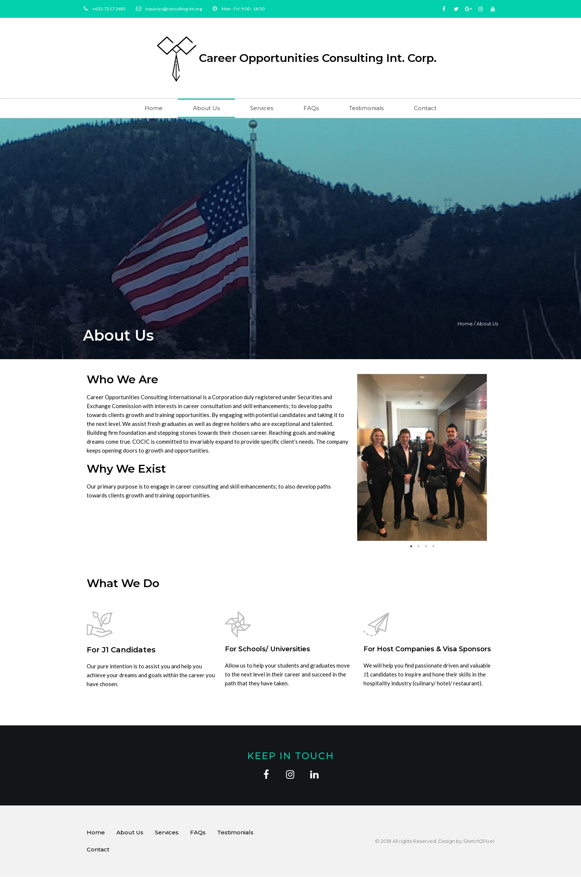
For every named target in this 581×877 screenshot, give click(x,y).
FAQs (311, 108)
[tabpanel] (422, 457)
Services (261, 108)
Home (154, 108)
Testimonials (366, 108)
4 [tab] (433, 546)
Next (483, 457)
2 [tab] (418, 546)
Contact (425, 108)
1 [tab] (411, 546)
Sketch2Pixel (478, 841)
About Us (206, 108)
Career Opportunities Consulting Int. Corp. (317, 58)
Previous (361, 457)
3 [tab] (425, 546)
